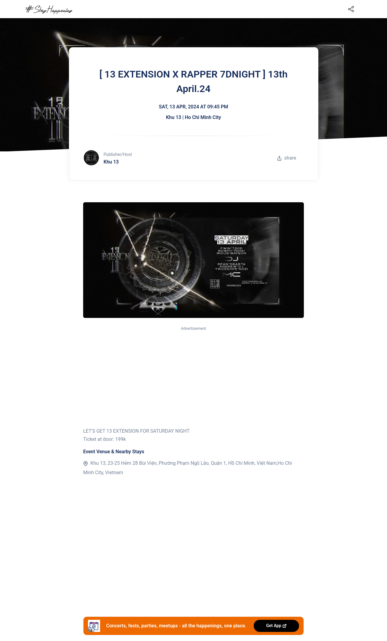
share (286, 158)
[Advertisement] (193, 377)
